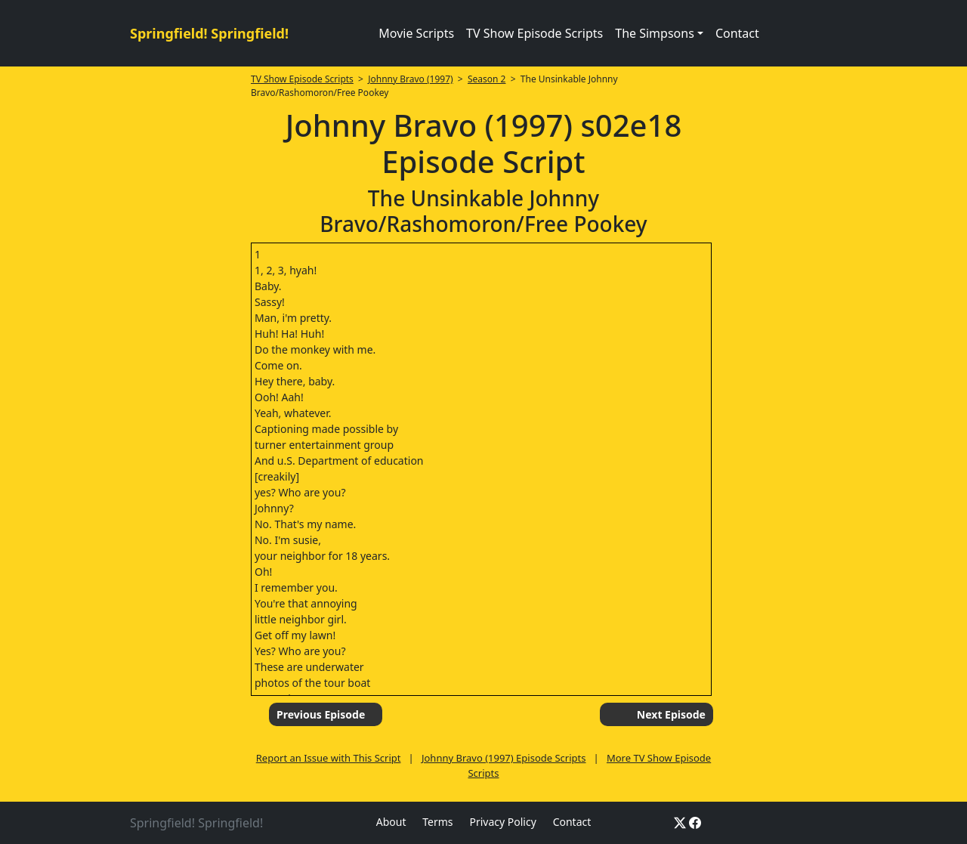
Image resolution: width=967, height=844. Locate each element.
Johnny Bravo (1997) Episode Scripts (504, 758)
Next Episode (671, 714)
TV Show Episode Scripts (534, 33)
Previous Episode (321, 714)
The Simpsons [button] (654, 33)
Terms (437, 822)
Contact (737, 33)
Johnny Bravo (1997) (410, 79)
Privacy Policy (502, 822)
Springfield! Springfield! (209, 33)
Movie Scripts (416, 33)
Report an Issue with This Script (328, 758)
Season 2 (487, 79)
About (391, 822)
